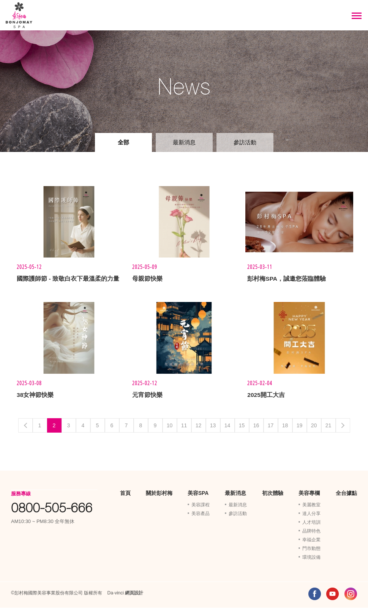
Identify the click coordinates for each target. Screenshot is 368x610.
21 (328, 428)
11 (184, 428)
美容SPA (198, 496)
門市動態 (311, 550)
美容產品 (200, 515)
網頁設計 (134, 595)
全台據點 (346, 496)
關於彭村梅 (159, 496)
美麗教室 (311, 507)
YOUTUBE (332, 596)
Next (343, 427)
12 (199, 428)
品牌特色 (311, 533)
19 (300, 428)
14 (227, 428)
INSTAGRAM (350, 596)
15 (242, 428)
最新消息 (184, 142)
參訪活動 (245, 142)
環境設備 (311, 559)
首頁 (125, 496)
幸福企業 (311, 542)
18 (285, 428)
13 (213, 428)
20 (314, 428)
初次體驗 (272, 496)
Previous (25, 427)
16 (256, 428)
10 (170, 428)
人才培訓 (311, 524)
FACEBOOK (314, 596)
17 (271, 428)
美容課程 (200, 507)
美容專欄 (309, 496)
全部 (123, 142)
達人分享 (311, 515)
